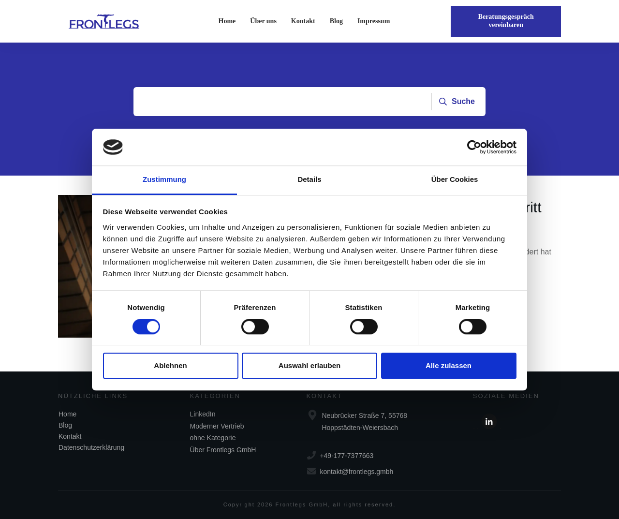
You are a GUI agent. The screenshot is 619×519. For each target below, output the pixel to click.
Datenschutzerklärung (91, 447)
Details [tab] (309, 180)
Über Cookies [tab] (454, 180)
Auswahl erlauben (309, 366)
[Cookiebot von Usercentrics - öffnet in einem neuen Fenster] (474, 147)
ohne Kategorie (213, 438)
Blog (65, 425)
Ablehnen (170, 366)
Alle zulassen (449, 366)
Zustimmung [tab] (164, 180)
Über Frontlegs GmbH (223, 450)
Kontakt (70, 436)
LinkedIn (203, 414)
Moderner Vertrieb (217, 426)
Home (67, 414)
